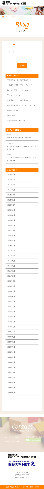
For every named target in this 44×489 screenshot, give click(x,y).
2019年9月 (11, 337)
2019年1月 (11, 368)
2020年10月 (12, 287)
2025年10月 (12, 185)
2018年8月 (11, 388)
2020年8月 (11, 297)
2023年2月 (11, 226)
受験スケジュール (13, 96)
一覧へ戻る (21, 65)
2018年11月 (12, 373)
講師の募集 (11, 116)
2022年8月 (11, 236)
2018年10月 (12, 378)
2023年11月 (12, 205)
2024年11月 (12, 195)
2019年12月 (12, 332)
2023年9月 (11, 210)
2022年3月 (11, 246)
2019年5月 (11, 358)
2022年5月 (11, 241)
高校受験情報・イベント (16, 121)
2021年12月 (12, 251)
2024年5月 (11, 200)
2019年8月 (11, 342)
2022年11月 (12, 231)
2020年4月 (11, 312)
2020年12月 (12, 281)
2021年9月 (11, 261)
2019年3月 (11, 363)
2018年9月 (11, 383)
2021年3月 (11, 276)
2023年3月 (11, 221)
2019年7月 (11, 347)
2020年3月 (11, 317)
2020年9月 (11, 292)
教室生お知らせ (13, 111)
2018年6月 (11, 393)
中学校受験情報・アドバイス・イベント (22, 85)
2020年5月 (11, 307)
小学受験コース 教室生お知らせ (19, 101)
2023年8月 (11, 216)
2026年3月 (11, 175)
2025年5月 (11, 190)
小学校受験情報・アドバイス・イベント (22, 106)
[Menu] (41, 3)
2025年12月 (12, 180)
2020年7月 (11, 302)
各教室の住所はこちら (22, 477)
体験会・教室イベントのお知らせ (19, 91)
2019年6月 (11, 352)
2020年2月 (11, 322)
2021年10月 (12, 256)
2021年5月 (11, 271)
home (3, 16)
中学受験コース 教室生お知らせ (19, 80)
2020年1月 (11, 327)
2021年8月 (11, 266)
